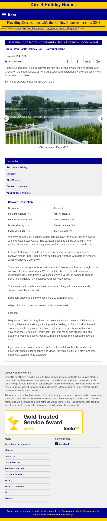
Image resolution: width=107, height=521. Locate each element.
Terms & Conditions (14, 486)
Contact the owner (16, 186)
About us (9, 450)
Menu (12, 14)
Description (12, 161)
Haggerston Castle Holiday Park (62, 28)
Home (18, 28)
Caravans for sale (13, 474)
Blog (7, 492)
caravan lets (45, 383)
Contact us (10, 456)
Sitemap (9, 498)
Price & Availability (16, 167)
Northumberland (36, 28)
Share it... (18, 193)
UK (24, 28)
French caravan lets (14, 468)
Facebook (64, 444)
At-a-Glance (13, 180)
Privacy (8, 480)
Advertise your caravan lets (18, 444)
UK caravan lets (12, 462)
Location (11, 174)
